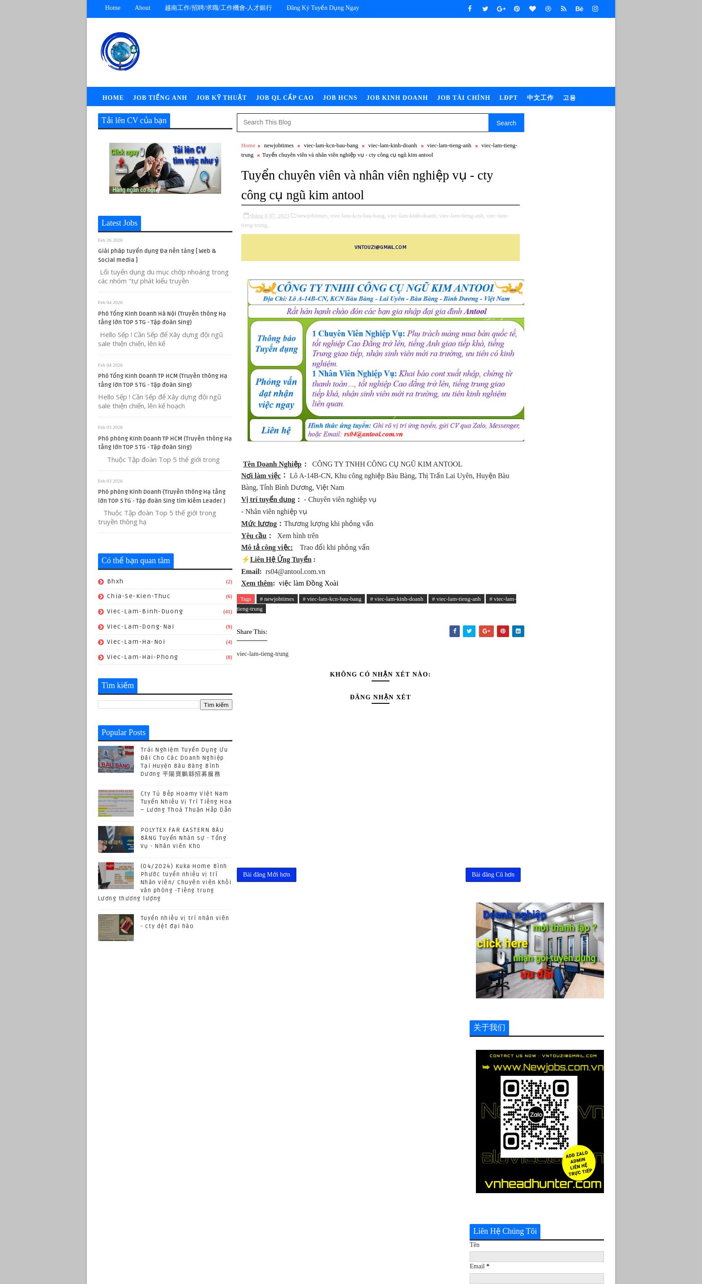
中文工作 (540, 100)
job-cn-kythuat (498, 1174)
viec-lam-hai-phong (143, 661)
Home (112, 7)
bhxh (115, 586)
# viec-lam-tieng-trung (294, 653)
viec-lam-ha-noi (136, 646)
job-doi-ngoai (554, 1174)
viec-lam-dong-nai (141, 631)
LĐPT (509, 100)
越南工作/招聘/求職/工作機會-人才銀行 (218, 7)
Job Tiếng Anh (160, 100)
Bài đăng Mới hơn (267, 922)
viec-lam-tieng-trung (298, 159)
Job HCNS (340, 100)
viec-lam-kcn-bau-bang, (358, 247)
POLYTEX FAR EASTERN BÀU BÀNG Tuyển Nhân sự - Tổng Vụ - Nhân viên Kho (184, 842)
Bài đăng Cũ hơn (434, 922)
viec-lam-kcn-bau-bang (331, 149)
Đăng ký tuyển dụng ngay (323, 7)
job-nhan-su (554, 1189)
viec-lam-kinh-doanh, (413, 247)
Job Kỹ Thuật (221, 100)
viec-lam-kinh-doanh (392, 149)
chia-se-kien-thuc (139, 600)
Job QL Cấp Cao (285, 100)
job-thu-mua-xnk (548, 1204)
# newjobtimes (277, 643)
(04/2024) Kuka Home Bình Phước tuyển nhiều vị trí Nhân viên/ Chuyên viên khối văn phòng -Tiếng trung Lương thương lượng (165, 887)
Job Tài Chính (464, 100)
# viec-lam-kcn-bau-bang (332, 643)
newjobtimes (279, 149)
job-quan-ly (492, 1204)
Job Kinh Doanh (397, 100)
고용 (569, 100)
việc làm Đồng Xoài (307, 627)
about (142, 7)
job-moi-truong (498, 1189)
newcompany (519, 1219)
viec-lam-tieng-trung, (301, 257)
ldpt (481, 1219)
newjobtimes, (313, 247)
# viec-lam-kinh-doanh (397, 643)
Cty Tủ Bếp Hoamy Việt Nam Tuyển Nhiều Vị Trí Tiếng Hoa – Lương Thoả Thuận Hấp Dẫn (186, 806)
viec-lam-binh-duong (145, 616)
